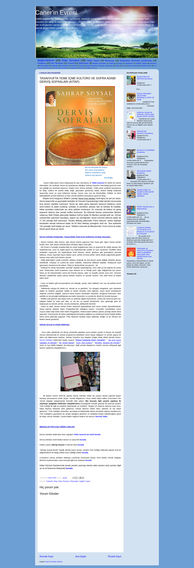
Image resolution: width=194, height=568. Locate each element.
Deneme (153, 63)
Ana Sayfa (80, 556)
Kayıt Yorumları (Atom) (54, 562)
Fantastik (48, 68)
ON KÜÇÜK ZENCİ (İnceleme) (144, 172)
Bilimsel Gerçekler (99, 63)
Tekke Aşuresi (98, 183)
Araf (123, 66)
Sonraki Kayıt (46, 556)
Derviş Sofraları (46, 340)
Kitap (120, 63)
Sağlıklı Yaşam (141, 63)
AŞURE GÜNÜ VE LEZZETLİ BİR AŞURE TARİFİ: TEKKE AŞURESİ (145, 193)
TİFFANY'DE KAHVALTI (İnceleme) (145, 132)
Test (93, 68)
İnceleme (42, 63)
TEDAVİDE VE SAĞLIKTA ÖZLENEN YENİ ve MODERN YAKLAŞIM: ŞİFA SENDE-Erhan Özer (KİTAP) (145, 254)
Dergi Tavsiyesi (133, 66)
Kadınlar (54, 66)
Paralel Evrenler (146, 66)
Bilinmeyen (84, 63)
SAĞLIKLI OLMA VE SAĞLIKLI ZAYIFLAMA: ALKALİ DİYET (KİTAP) (145, 114)
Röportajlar (44, 66)
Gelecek (112, 63)
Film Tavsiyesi (57, 63)
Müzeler (80, 68)
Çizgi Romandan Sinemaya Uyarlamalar (99, 66)
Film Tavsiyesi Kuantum (60, 68)
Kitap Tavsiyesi (71, 60)
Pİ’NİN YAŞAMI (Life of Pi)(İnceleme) (145, 208)
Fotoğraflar (73, 68)
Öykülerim (129, 63)
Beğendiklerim (46, 60)
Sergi (81, 66)
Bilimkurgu (109, 60)
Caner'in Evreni (56, 12)
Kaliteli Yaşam (93, 60)
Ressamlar (65, 66)
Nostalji (87, 68)
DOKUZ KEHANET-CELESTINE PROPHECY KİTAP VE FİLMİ (145, 97)
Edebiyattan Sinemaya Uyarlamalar (136, 60)
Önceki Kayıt (114, 556)
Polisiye (74, 66)
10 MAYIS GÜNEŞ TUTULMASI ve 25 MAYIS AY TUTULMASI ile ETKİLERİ (145, 231)
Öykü (117, 66)
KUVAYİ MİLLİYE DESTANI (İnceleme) (144, 78)
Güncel (71, 63)
